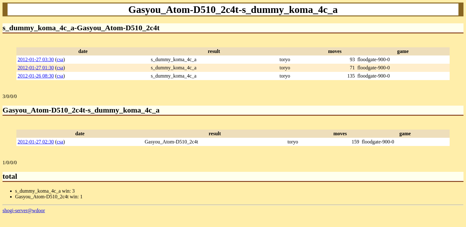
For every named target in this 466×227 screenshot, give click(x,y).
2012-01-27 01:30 (36, 67)
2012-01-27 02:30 (36, 141)
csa (60, 59)
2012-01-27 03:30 (36, 59)
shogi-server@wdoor (24, 210)
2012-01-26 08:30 (36, 76)
